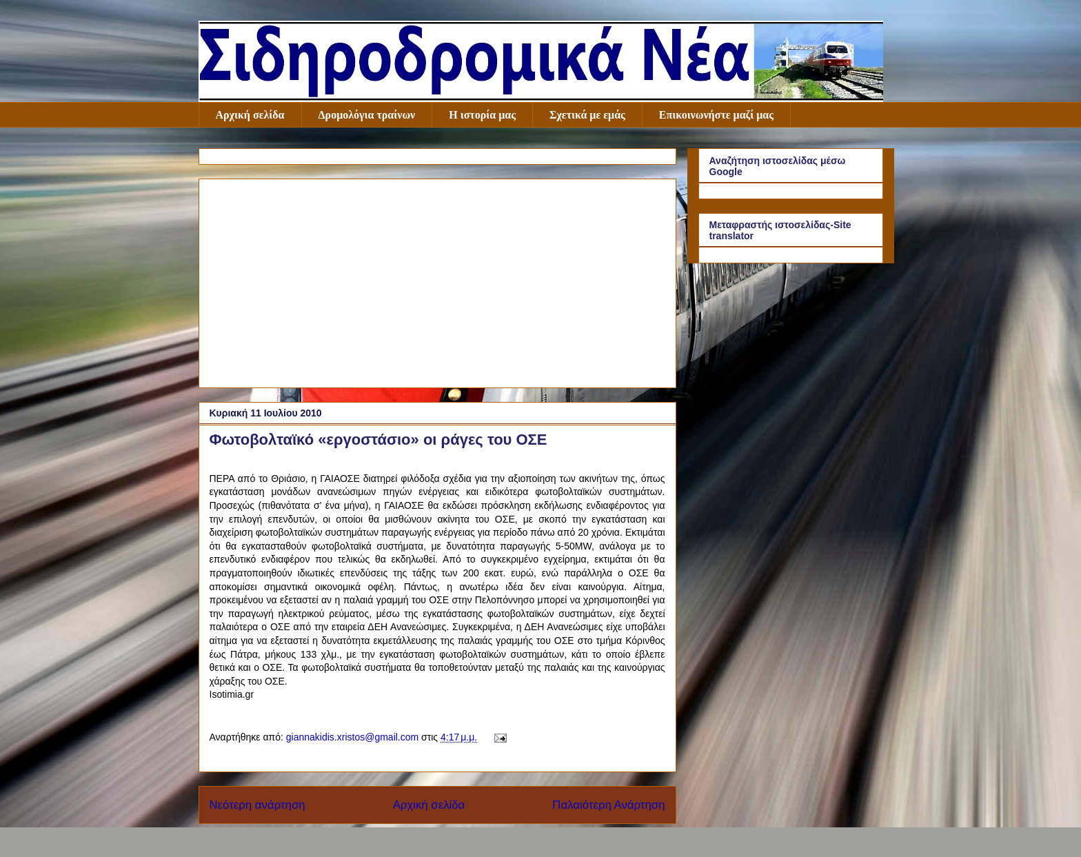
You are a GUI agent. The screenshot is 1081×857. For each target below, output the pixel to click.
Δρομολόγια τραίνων (367, 115)
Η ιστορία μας (482, 115)
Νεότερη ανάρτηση (257, 804)
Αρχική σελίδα (250, 115)
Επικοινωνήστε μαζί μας (716, 115)
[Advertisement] (437, 280)
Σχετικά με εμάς (587, 115)
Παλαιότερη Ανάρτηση (608, 804)
